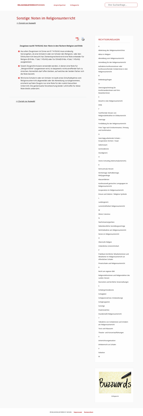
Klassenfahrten (103, 179)
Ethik (100, 105)
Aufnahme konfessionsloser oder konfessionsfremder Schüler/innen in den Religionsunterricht (113, 69)
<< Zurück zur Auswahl (26, 23)
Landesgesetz (103, 202)
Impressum (78, 412)
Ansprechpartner (60, 5)
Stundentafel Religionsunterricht (110, 314)
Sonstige (101, 306)
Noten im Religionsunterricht (108, 234)
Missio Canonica (104, 214)
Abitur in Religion (104, 54)
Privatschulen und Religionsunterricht (111, 263)
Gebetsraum (102, 145)
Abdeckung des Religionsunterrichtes (111, 50)
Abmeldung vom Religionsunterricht (111, 58)
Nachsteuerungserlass (106, 222)
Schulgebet (102, 294)
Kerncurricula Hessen (105, 169)
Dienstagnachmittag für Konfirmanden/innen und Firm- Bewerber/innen (109, 90)
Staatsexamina (103, 310)
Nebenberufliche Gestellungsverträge (111, 226)
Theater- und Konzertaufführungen (111, 332)
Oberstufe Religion (105, 242)
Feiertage (101, 119)
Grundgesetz (103, 153)
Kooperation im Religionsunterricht (111, 190)
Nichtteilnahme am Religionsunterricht (112, 230)
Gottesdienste (103, 149)
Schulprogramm (104, 302)
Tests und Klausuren (105, 328)
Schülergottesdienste (106, 290)
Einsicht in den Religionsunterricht (110, 101)
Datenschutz (88, 412)
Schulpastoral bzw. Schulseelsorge (110, 298)
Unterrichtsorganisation (106, 340)
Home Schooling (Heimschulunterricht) (112, 161)
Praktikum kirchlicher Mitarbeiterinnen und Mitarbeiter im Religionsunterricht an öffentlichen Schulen (113, 256)
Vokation (101, 352)
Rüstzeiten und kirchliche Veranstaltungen (113, 282)
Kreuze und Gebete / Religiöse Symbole (112, 194)
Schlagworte (74, 5)
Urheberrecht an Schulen (107, 344)
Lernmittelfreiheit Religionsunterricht (111, 206)
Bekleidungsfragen (105, 80)
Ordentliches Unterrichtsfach (108, 246)
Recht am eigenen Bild (106, 271)
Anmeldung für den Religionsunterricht (112, 62)
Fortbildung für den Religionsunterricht (112, 123)
